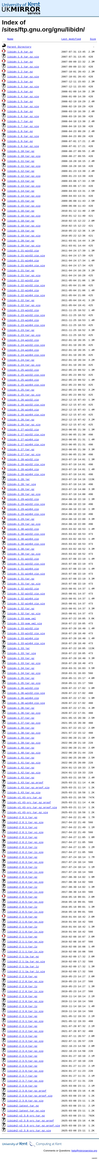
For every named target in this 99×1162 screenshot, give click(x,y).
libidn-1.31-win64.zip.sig (26, 573)
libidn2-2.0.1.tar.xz (22, 827)
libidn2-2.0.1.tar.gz (22, 817)
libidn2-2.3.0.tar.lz (22, 1006)
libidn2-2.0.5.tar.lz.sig (25, 911)
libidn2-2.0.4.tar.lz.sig (25, 892)
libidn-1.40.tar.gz (20, 747)
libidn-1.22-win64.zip (23, 290)
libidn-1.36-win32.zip (23, 688)
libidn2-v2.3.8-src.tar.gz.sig (29, 1130)
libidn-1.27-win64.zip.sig (26, 444)
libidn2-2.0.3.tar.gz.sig (25, 862)
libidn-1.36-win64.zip (23, 698)
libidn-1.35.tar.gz (20, 678)
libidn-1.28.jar (18, 479)
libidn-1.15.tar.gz (20, 200)
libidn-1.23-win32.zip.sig (26, 315)
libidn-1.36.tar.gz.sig (23, 713)
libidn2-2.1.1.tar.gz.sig (25, 941)
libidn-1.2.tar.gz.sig (23, 76)
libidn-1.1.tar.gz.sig (23, 66)
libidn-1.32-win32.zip (23, 588)
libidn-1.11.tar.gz (20, 161)
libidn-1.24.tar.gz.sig (23, 365)
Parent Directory (19, 46)
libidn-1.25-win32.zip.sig (26, 374)
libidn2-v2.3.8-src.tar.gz (26, 1115)
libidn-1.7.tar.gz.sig (23, 126)
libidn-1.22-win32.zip (23, 280)
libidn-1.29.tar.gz (20, 519)
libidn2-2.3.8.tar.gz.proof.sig (29, 1095)
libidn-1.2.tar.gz (20, 71)
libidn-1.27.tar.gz (20, 449)
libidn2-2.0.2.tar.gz (22, 837)
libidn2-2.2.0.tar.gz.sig (25, 981)
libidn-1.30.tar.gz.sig (23, 553)
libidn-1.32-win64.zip (23, 598)
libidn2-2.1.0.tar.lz (22, 926)
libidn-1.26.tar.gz (20, 419)
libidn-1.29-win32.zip (23, 499)
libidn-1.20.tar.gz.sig (23, 245)
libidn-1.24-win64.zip (23, 350)
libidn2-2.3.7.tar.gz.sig (25, 1080)
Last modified (71, 39)
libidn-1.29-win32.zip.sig (26, 504)
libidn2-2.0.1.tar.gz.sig (25, 822)
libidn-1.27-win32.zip (23, 429)
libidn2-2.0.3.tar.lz (22, 867)
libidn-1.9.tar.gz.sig (23, 146)
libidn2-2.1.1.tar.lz (22, 946)
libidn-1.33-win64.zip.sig (26, 643)
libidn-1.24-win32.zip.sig (26, 345)
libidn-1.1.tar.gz (20, 61)
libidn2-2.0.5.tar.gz (22, 897)
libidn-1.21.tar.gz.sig (23, 275)
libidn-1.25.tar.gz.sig (23, 394)
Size (93, 39)
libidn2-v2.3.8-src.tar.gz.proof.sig (33, 1125)
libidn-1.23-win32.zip (23, 310)
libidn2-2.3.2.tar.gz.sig (25, 1031)
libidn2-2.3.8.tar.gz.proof (26, 1090)
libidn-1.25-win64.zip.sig (26, 384)
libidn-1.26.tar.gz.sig (23, 424)
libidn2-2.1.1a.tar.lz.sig (26, 971)
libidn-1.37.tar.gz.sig (23, 723)
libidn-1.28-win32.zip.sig (26, 464)
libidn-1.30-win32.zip (23, 529)
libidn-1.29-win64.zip (23, 509)
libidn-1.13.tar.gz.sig (23, 186)
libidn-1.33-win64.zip (23, 638)
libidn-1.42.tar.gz (20, 767)
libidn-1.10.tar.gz (20, 151)
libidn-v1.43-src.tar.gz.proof (29, 802)
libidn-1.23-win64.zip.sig (26, 325)
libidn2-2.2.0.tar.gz (22, 976)
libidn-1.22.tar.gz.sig (23, 305)
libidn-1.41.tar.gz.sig (23, 762)
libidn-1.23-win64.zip (23, 320)
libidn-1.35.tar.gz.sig (23, 683)
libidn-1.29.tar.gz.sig (23, 524)
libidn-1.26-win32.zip (23, 399)
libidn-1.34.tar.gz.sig (23, 673)
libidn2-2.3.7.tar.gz (22, 1075)
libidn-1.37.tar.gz (20, 718)
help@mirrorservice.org (84, 1150)
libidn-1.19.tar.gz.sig (23, 235)
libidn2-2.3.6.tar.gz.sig (25, 1071)
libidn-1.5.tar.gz (20, 101)
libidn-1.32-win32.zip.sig (26, 593)
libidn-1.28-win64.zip (23, 469)
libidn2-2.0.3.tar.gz (22, 857)
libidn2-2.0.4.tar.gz (22, 877)
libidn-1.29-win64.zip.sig (26, 514)
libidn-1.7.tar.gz (20, 121)
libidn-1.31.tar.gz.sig (23, 583)
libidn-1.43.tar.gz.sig (23, 792)
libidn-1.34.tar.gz (20, 668)
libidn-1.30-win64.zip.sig (26, 544)
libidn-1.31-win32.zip (23, 558)
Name (10, 39)
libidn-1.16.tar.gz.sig (23, 215)
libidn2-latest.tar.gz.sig (26, 1110)
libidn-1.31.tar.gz (20, 578)
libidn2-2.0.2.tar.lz (22, 847)
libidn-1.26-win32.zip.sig (26, 404)
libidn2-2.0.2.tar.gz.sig (25, 842)
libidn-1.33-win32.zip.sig (26, 633)
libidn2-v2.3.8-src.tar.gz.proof (30, 1120)
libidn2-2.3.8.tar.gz (22, 1085)
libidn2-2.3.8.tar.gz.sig (25, 1100)
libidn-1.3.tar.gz (20, 81)
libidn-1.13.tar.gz (20, 181)
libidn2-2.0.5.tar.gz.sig (25, 901)
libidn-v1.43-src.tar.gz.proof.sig (32, 807)
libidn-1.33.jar (18, 648)
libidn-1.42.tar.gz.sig (23, 772)
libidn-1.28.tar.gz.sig (23, 494)
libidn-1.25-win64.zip (23, 379)
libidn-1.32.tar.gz (20, 608)
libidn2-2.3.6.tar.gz (22, 1066)
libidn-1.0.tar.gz (20, 51)
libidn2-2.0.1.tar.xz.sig (25, 832)
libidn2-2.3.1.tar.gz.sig (25, 1021)
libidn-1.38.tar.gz (20, 727)
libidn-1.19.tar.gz (20, 230)
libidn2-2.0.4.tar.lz (22, 887)
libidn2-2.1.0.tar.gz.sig (25, 921)
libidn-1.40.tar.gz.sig (23, 752)
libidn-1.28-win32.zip (23, 459)
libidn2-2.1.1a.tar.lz (23, 966)
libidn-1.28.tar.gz (20, 489)
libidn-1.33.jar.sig (21, 653)
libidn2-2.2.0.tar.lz (22, 986)
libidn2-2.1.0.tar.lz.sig (25, 931)
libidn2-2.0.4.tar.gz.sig (25, 882)
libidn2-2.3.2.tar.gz (22, 1026)
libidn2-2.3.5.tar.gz (22, 1056)
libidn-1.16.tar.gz (20, 210)
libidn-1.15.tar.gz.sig (23, 205)
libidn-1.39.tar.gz (20, 737)
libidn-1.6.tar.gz (20, 111)
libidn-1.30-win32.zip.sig (26, 534)
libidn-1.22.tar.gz (20, 300)
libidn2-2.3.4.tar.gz (22, 1046)
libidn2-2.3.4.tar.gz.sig (25, 1051)
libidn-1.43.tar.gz (20, 777)
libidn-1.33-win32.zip (23, 628)
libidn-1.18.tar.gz (20, 220)
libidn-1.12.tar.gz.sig (23, 176)
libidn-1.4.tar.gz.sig (23, 96)
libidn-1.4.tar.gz (20, 91)
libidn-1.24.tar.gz (20, 360)
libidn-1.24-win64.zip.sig (26, 355)
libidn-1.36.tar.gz (20, 708)
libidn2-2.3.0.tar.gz (22, 996)
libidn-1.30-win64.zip (23, 539)
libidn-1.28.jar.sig (21, 484)
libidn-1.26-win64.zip (23, 409)
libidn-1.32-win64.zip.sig (26, 603)
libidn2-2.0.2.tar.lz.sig (25, 852)
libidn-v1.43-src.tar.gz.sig (27, 812)
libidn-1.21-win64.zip (23, 260)
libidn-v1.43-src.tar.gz (24, 797)
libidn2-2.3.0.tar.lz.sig (25, 1011)
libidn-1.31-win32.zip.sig (26, 563)
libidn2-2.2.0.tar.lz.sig (25, 991)
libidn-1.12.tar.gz (20, 171)
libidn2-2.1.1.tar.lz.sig (25, 951)
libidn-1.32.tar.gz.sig (23, 613)
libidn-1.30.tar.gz (20, 549)
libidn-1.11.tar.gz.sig (23, 166)
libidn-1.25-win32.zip (23, 370)
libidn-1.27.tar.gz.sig (23, 454)
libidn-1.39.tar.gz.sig (23, 742)
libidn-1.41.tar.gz (20, 757)
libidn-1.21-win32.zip (23, 250)
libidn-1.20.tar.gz (20, 240)
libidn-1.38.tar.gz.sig (23, 732)
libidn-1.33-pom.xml (21, 618)
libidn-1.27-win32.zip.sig (26, 434)
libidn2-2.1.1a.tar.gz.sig (26, 961)
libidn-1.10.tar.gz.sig (23, 156)
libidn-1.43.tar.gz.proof (25, 782)
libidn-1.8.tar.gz (20, 131)
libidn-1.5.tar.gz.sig (23, 106)
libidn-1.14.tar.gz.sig (23, 196)
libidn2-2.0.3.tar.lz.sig (25, 872)
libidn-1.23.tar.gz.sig (23, 335)
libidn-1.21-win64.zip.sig (26, 265)
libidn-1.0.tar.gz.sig (23, 56)
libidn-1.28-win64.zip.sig (26, 474)
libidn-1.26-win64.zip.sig (26, 414)
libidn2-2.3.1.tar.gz (22, 1016)
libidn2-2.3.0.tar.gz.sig (25, 1001)
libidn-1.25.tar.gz (20, 389)
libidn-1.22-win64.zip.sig (26, 295)
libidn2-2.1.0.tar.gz (22, 916)
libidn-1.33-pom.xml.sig (24, 623)
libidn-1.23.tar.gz (20, 330)
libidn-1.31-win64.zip (23, 568)
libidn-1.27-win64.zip (23, 439)
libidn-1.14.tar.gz (20, 191)
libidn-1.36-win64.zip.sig (26, 703)
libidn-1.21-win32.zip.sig (26, 255)
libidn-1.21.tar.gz (20, 270)
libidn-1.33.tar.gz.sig (23, 663)
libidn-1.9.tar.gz (20, 141)
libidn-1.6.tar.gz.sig (23, 116)
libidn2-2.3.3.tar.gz (22, 1036)
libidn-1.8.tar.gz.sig (23, 136)
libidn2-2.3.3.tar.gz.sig (25, 1041)
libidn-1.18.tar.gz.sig (23, 225)
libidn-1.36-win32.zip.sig (26, 693)
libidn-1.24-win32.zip (23, 340)
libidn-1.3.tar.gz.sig (23, 86)
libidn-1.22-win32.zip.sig (26, 285)
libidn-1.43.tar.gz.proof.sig (28, 787)
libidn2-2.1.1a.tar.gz (23, 956)
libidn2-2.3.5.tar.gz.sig (25, 1061)
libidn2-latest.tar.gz (23, 1105)
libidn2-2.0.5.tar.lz (22, 906)
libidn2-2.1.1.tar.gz (22, 936)
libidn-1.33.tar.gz (20, 658)
